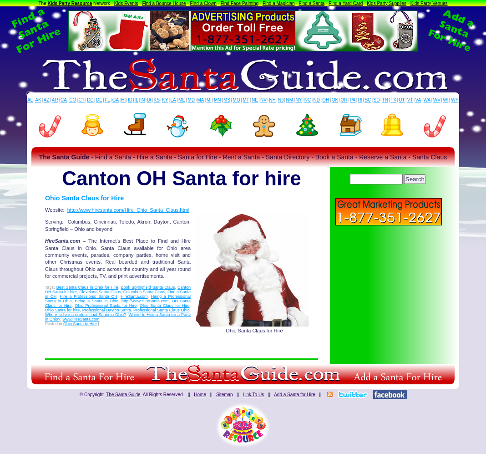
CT (82, 99)
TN (385, 99)
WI (445, 99)
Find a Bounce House (164, 3)
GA (115, 99)
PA (353, 99)
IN (142, 99)
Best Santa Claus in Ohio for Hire (87, 287)
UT (402, 99)
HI (123, 99)
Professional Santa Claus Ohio (161, 310)
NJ (281, 99)
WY (454, 99)
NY (298, 99)
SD (377, 99)
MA (200, 99)
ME (181, 99)
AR (55, 99)
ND (317, 99)
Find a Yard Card (346, 3)
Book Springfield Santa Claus (148, 287)
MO (236, 99)
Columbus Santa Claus (144, 292)
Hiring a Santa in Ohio (96, 301)
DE (99, 99)
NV (263, 99)
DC (90, 99)
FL (107, 99)
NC (307, 99)
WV (436, 99)
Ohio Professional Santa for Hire (106, 305)
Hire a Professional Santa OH (88, 296)
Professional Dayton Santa (106, 310)
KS (157, 99)
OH (325, 99)
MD (191, 99)
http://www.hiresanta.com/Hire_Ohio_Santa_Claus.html (128, 210)
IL (136, 99)
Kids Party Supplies (386, 3)
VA (418, 99)
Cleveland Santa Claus (100, 292)
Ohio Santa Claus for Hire (84, 198)
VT (410, 99)
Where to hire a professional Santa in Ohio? (85, 314)
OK (335, 99)
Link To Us (253, 394)
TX (393, 99)
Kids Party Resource (70, 3)
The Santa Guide (123, 394)
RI (360, 99)
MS (226, 99)
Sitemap (224, 394)
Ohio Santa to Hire (80, 323)
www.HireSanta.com (81, 319)
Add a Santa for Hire (294, 394)
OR (344, 99)
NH (272, 99)
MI (209, 99)
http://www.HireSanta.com (145, 301)
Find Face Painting (239, 3)
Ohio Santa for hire (62, 310)
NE (255, 99)
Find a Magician (279, 3)
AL (30, 99)
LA (173, 99)
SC (367, 99)
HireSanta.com (134, 296)
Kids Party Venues (429, 3)
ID (130, 99)
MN (217, 99)
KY (165, 99)
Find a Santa (311, 3)
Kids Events (126, 3)
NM (290, 99)
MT (246, 99)
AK (38, 99)
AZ (47, 99)
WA (427, 99)
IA (149, 99)
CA (64, 99)
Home (200, 394)
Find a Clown (203, 3)
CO (72, 99)
